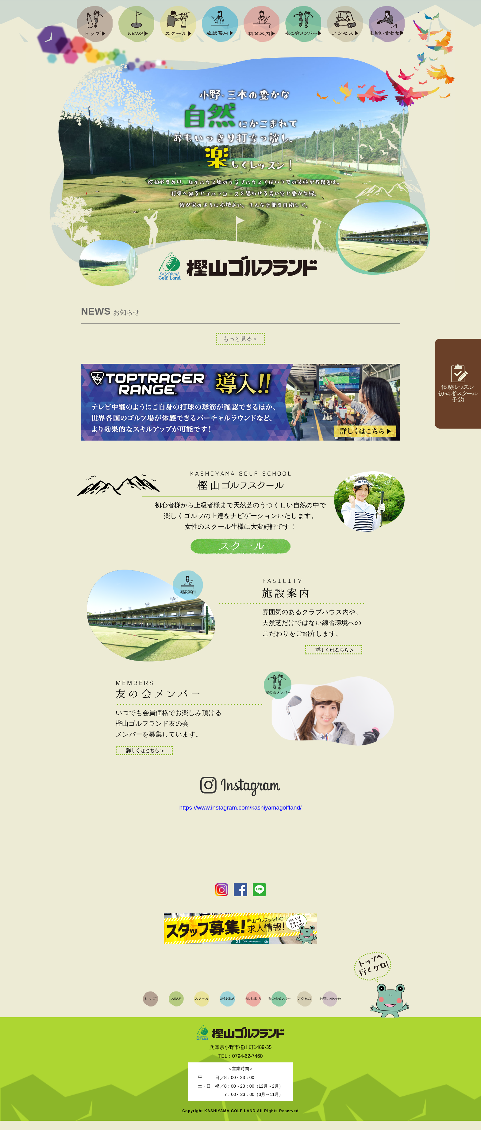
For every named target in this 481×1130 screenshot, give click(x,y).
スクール (178, 24)
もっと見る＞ (240, 338)
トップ (94, 24)
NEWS (136, 24)
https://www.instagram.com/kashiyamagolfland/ (240, 817)
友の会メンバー (303, 24)
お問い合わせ (386, 24)
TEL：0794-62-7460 (240, 1065)
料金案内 (261, 24)
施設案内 (220, 24)
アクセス (345, 24)
